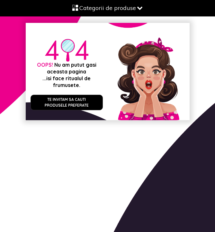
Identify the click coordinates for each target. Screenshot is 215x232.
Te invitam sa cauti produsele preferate (67, 102)
